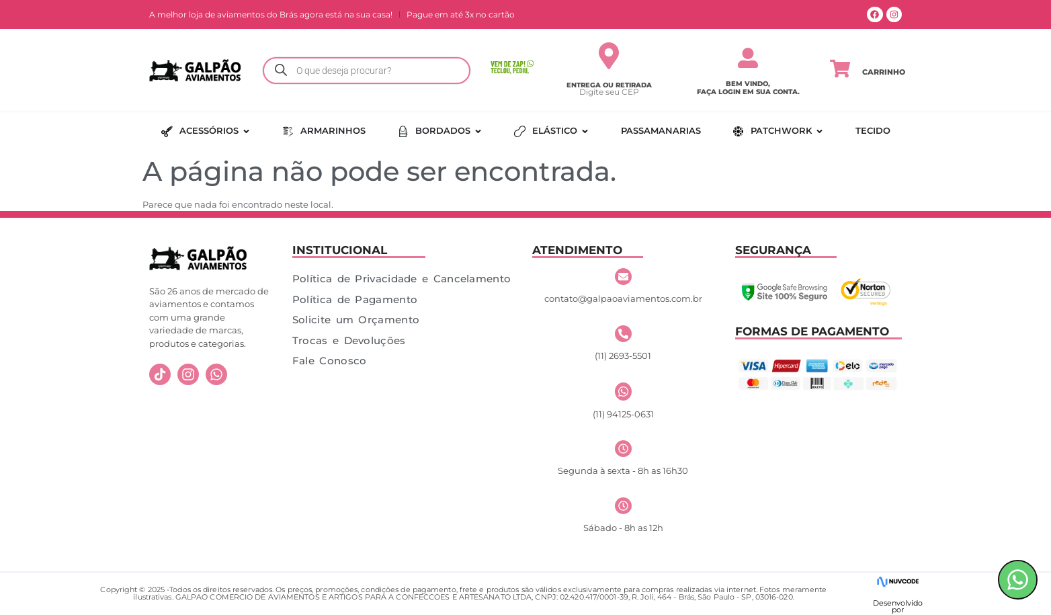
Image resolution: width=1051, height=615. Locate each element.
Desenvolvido (898, 603)
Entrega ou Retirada (609, 85)
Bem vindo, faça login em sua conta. (748, 87)
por (898, 609)
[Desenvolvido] (897, 581)
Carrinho (883, 72)
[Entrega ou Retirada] (609, 55)
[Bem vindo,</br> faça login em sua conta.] (748, 58)
